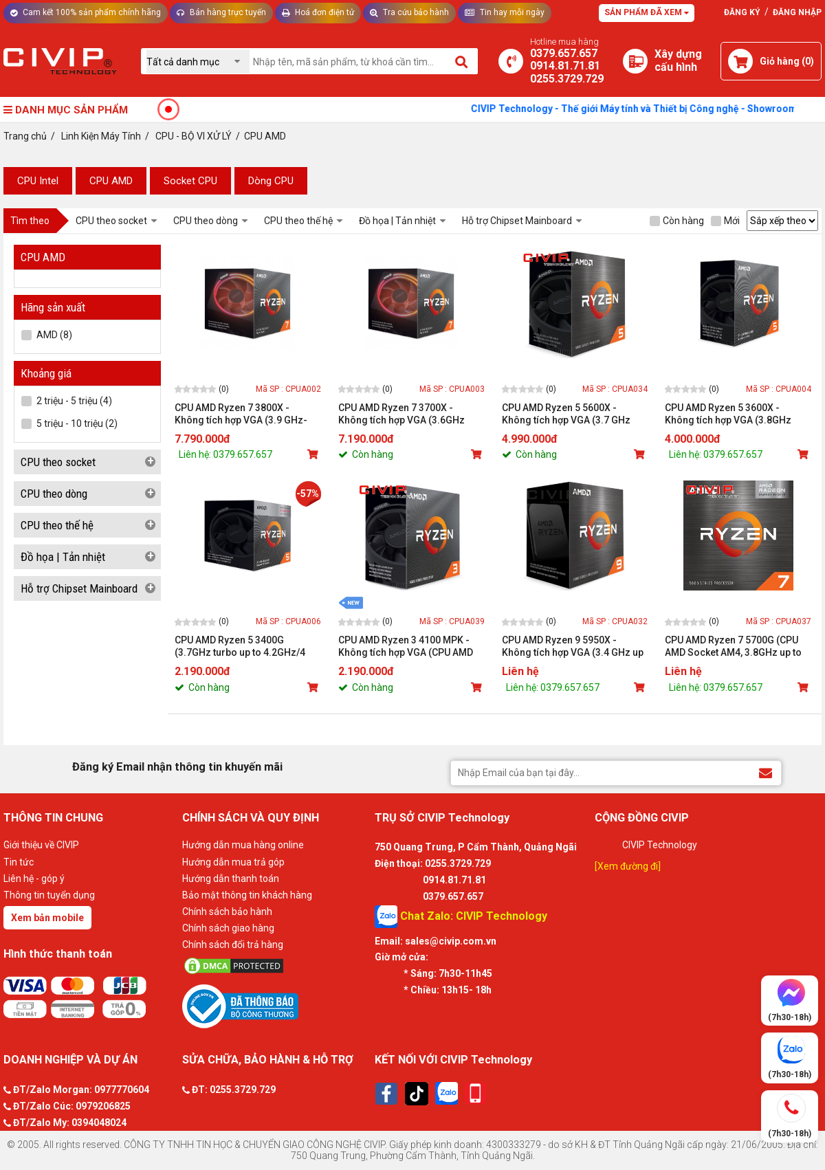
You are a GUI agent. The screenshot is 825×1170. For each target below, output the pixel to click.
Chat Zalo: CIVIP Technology (461, 916)
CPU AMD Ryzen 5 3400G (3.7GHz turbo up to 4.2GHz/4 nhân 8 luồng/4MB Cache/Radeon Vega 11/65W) (240, 646)
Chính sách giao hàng (228, 928)
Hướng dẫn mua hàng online (243, 844)
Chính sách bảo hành (227, 911)
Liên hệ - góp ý (34, 878)
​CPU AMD (111, 181)
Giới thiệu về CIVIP (41, 844)
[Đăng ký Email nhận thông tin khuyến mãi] (766, 772)
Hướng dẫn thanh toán (230, 878)
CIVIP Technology (659, 844)
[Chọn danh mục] (198, 61)
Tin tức (18, 862)
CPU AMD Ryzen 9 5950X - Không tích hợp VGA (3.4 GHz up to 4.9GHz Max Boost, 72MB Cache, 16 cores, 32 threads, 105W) (573, 646)
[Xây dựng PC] (635, 61)
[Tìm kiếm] (462, 61)
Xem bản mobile (47, 917)
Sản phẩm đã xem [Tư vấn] (646, 12)
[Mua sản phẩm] (314, 454)
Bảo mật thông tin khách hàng (247, 895)
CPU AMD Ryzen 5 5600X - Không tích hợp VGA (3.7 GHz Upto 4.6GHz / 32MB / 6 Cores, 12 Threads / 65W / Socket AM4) (573, 414)
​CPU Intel (37, 181)
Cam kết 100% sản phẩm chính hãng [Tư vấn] (85, 12)
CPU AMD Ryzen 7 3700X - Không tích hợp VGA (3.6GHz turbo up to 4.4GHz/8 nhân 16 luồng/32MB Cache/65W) (403, 414)
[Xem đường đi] (628, 866)
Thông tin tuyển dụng (49, 895)
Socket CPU (190, 181)
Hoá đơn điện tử (318, 12)
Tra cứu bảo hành (409, 12)
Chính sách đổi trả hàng (232, 944)
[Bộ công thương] (275, 1006)
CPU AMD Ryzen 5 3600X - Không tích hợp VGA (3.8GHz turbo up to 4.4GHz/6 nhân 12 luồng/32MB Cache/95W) (729, 414)
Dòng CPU (271, 181)
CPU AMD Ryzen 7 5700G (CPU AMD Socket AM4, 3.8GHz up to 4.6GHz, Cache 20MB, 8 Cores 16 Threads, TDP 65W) (737, 646)
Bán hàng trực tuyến (221, 12)
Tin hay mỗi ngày (504, 12)
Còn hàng (677, 220)
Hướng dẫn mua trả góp (233, 862)
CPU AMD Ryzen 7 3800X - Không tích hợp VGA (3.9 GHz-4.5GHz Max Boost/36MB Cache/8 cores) (241, 414)
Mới (725, 220)
